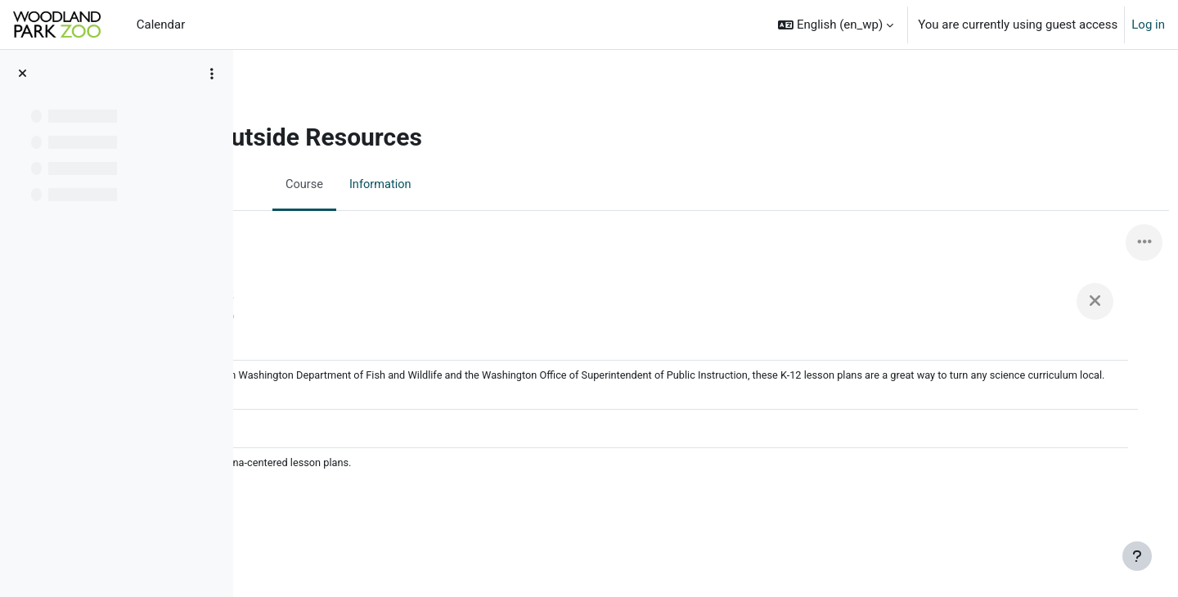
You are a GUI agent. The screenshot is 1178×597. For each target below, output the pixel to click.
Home (281, 104)
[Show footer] (1137, 556)
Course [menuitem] (385, 185)
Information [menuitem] (463, 185)
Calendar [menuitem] (161, 24)
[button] (835, 24)
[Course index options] (212, 73)
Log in (1148, 24)
